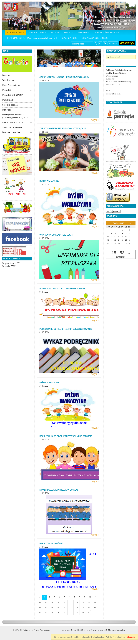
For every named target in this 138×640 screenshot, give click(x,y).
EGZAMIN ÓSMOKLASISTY (107, 32)
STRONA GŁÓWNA (15, 32)
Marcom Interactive (116, 630)
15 (58, 602)
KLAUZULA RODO (69, 38)
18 (76, 602)
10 (84, 63)
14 (96, 63)
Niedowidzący (127, 43)
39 (83, 612)
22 (40, 607)
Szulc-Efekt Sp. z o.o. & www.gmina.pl (88, 630)
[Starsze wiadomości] (88, 612)
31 (95, 607)
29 (83, 607)
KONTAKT (68, 32)
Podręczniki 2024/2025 (12, 122)
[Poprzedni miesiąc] (107, 223)
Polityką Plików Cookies (115, 637)
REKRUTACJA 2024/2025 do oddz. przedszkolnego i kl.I (32, 38)
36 (64, 612)
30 (89, 607)
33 (46, 612)
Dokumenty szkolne (11, 132)
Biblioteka (6, 110)
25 (58, 607)
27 (70, 607)
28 (76, 607)
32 (40, 612)
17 (70, 602)
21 (95, 602)
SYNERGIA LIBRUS (37, 32)
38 (76, 612)
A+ (105, 43)
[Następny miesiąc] (130, 223)
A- (100, 43)
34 (52, 612)
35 (58, 612)
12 (90, 63)
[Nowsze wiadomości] (39, 597)
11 (87, 63)
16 (64, 602)
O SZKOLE (54, 32)
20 (89, 602)
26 (64, 607)
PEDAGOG (6, 90)
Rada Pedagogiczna (11, 85)
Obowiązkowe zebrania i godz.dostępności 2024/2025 (15, 116)
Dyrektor (6, 75)
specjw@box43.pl (113, 94)
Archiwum (112, 43)
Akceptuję (131, 637)
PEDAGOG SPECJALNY (12, 95)
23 (46, 607)
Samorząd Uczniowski (12, 127)
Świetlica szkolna (10, 105)
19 (83, 602)
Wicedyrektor (8, 80)
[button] (31, 90)
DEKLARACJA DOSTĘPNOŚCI (95, 38)
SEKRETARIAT (84, 32)
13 (93, 63)
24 (52, 607)
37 (70, 612)
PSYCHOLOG (7, 100)
